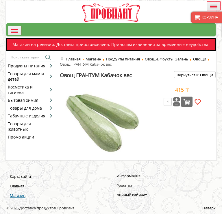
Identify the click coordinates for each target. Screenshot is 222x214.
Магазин (17, 195)
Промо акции (21, 137)
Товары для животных (19, 126)
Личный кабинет (131, 195)
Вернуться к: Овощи (195, 75)
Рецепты (124, 185)
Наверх (209, 208)
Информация (128, 175)
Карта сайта (20, 176)
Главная (17, 186)
